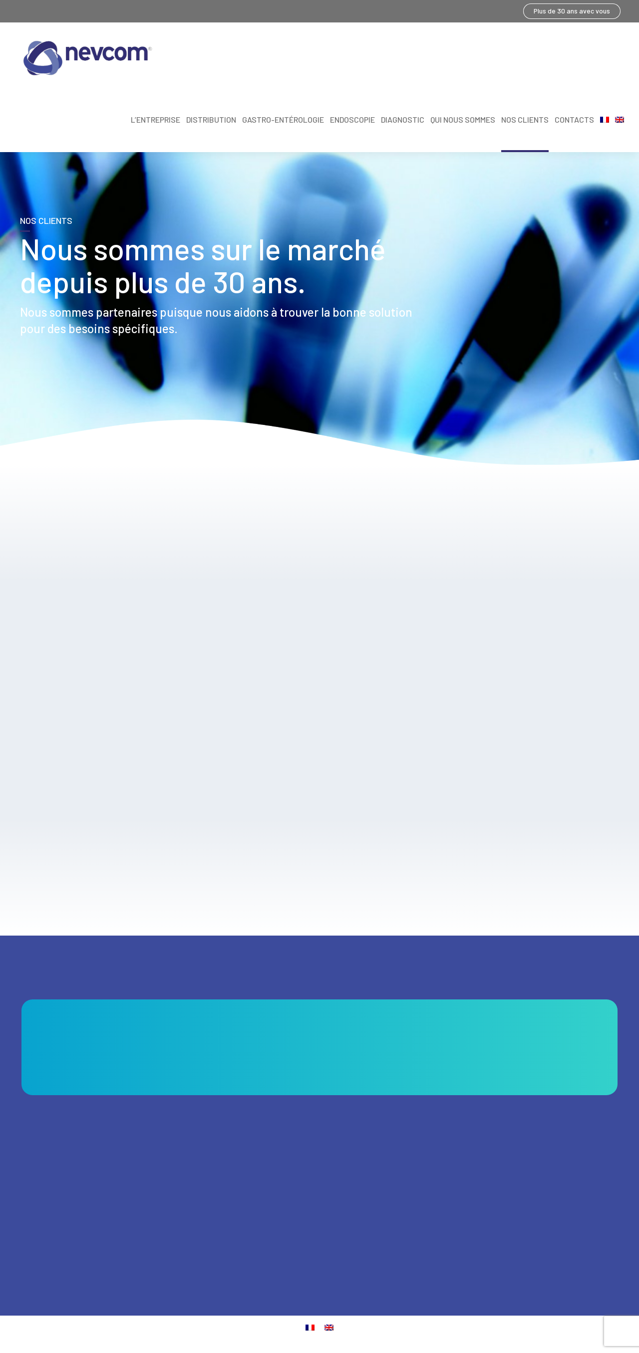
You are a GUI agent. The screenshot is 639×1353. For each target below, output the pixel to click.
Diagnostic (402, 119)
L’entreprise (155, 119)
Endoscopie (352, 119)
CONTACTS (574, 119)
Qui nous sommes (462, 119)
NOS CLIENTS (525, 119)
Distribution (211, 119)
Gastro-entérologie (283, 119)
